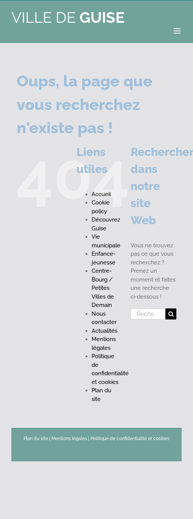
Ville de (68, 17)
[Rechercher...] (148, 313)
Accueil (101, 194)
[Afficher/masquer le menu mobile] (178, 31)
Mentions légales (69, 438)
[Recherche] (170, 313)
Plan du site (35, 438)
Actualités (104, 330)
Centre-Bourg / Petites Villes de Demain (103, 287)
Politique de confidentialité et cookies (130, 438)
